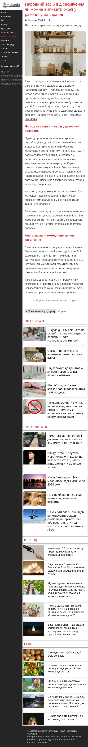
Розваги (5, 40)
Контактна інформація (12, 75)
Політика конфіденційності (15, 79)
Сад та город (7, 44)
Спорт (4, 48)
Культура (5, 28)
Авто (3, 12)
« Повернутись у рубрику (40, 311)
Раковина (53, 300)
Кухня (64, 300)
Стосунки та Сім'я (9, 52)
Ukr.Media (31, 119)
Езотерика (6, 16)
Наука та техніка (9, 36)
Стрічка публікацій (10, 66)
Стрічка (62, 311)
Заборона (39, 300)
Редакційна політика (11, 83)
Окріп (73, 300)
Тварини (5, 56)
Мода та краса (8, 32)
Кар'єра (5, 24)
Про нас (5, 71)
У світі (4, 60)
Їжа (2, 20)
